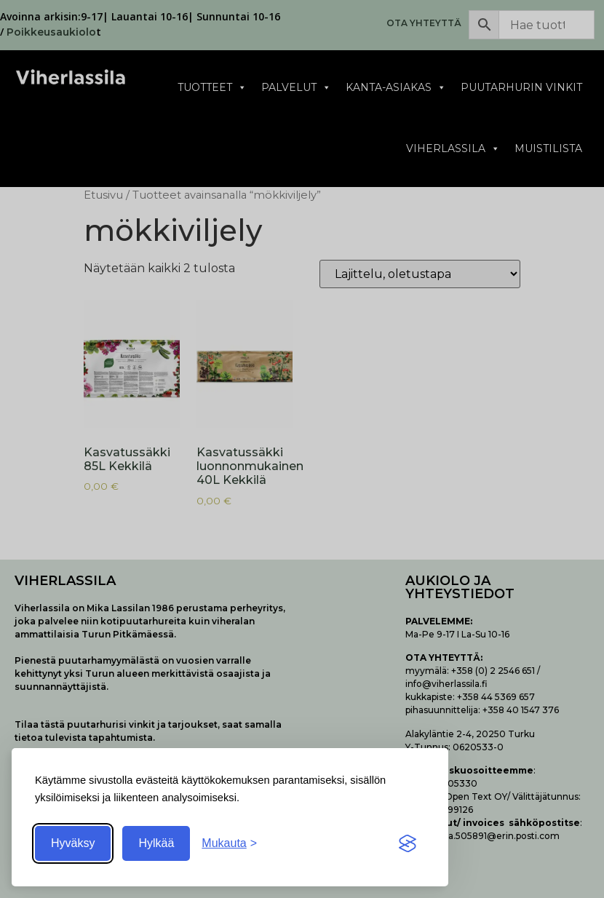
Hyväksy (73, 843)
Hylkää (156, 843)
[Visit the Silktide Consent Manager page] (407, 843)
